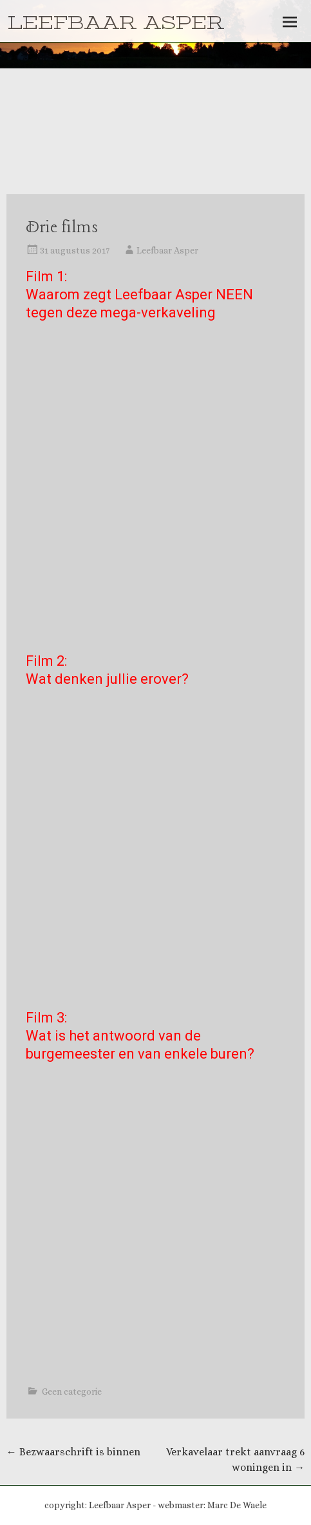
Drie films (62, 228)
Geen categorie (72, 1391)
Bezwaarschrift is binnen (73, 1452)
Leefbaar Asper (167, 250)
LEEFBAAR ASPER (116, 23)
